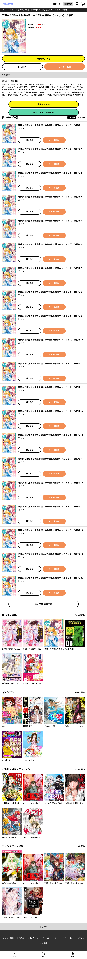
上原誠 (38, 24)
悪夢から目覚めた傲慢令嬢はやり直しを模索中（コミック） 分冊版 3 (50, 173)
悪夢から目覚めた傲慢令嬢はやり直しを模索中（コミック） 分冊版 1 (49, 125)
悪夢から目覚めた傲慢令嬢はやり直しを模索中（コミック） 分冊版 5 (50, 220)
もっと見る (80, 615)
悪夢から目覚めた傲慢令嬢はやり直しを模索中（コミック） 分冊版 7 (50, 268)
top (4, 10)
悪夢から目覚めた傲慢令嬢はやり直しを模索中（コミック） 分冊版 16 (50, 482)
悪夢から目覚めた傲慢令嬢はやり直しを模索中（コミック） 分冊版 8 (50, 292)
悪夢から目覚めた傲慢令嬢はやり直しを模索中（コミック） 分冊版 (42, 10)
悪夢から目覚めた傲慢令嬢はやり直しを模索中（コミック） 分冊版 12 (50, 387)
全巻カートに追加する (43, 112)
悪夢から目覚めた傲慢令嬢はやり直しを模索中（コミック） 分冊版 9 (50, 316)
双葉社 (38, 28)
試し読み (22, 66)
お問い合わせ (68, 938)
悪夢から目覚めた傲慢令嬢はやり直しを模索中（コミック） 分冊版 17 (50, 506)
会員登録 (68, 4)
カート (43, 956)
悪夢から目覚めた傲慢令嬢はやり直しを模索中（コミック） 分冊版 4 (50, 196)
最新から (81, 117)
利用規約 (20, 938)
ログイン (57, 4)
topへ (43, 926)
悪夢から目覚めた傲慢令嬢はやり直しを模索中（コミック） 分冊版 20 (50, 578)
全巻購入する (43, 104)
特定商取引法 (33, 938)
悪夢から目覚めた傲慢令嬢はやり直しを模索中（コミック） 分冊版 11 (50, 363)
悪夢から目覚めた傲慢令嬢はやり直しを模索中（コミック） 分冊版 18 (50, 530)
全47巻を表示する (43, 604)
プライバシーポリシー (50, 938)
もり (45, 24)
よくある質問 (8, 938)
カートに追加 (64, 66)
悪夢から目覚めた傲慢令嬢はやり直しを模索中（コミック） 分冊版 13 (50, 411)
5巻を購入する (43, 58)
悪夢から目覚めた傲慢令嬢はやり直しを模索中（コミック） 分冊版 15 (50, 459)
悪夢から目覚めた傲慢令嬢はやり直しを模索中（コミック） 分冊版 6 (50, 244)
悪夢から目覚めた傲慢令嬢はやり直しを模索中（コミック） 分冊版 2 (50, 149)
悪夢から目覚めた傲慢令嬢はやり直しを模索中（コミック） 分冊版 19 (50, 554)
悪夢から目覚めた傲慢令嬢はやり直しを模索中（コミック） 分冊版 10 (50, 339)
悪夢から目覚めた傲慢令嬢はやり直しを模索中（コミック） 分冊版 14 (50, 435)
